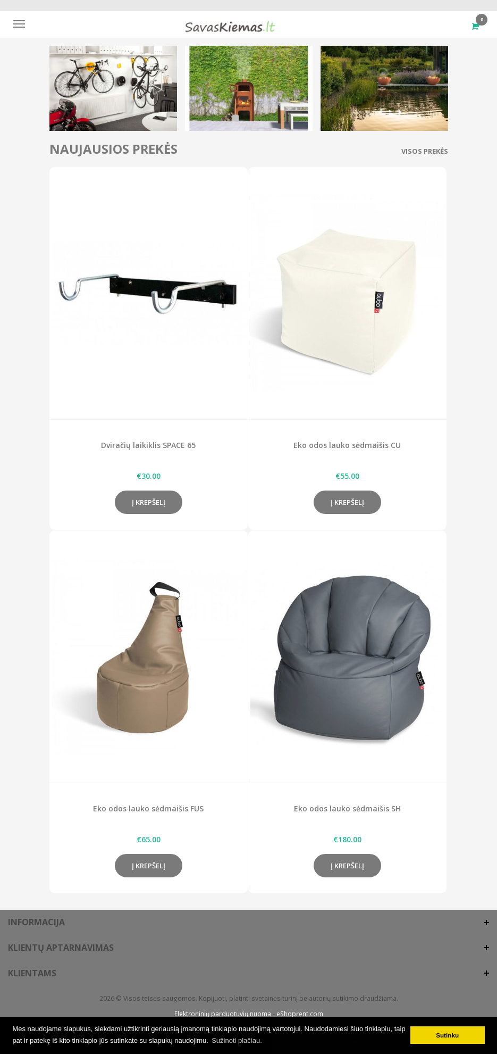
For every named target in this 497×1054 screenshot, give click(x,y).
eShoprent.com (299, 1013)
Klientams (32, 973)
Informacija (36, 922)
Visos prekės (424, 151)
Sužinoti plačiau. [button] (237, 1040)
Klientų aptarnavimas (61, 947)
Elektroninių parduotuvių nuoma (222, 1013)
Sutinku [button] (447, 1035)
